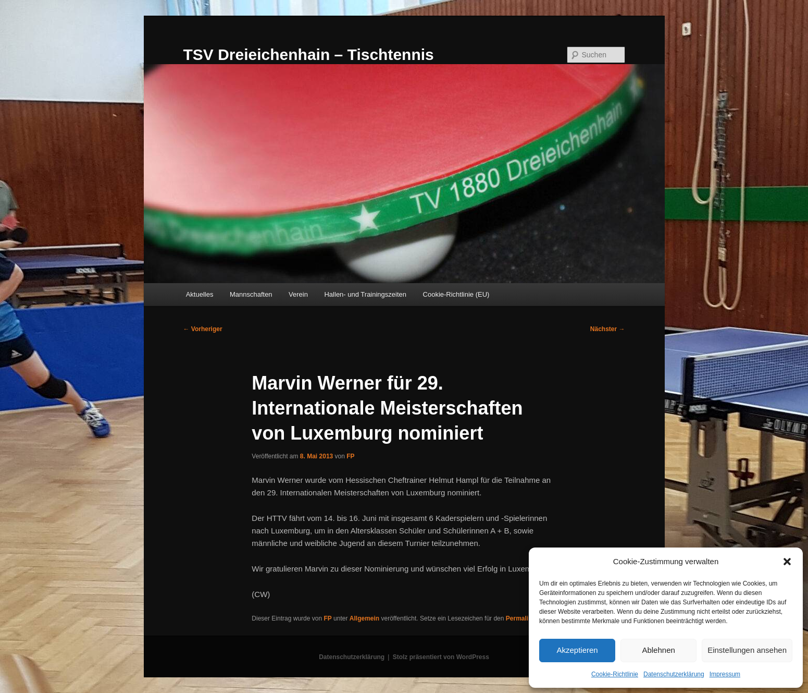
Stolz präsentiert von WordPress (441, 657)
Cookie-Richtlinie (614, 674)
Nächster (607, 329)
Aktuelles (200, 294)
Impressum (725, 674)
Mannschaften (251, 294)
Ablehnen (658, 650)
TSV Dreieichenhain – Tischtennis (308, 54)
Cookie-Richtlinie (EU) (456, 294)
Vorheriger (202, 329)
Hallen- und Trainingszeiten (365, 294)
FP (350, 456)
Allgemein (364, 618)
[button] (787, 561)
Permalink (521, 618)
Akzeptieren (577, 650)
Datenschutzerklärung (673, 674)
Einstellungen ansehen (747, 650)
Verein (298, 294)
